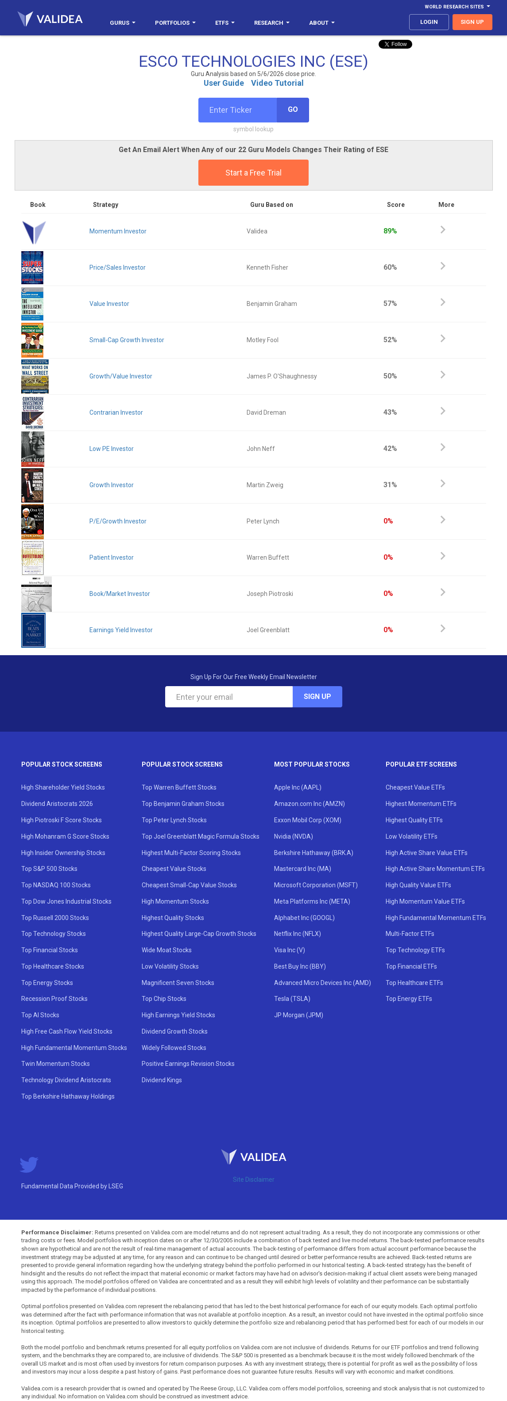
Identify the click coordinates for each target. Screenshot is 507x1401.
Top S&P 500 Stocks (49, 868)
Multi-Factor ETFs (410, 933)
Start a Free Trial (253, 172)
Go (293, 109)
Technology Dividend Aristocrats (66, 1080)
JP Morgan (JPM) (298, 1015)
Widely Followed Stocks (174, 1047)
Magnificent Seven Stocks (178, 982)
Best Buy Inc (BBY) (300, 966)
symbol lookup (253, 129)
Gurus (122, 22)
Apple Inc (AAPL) (297, 787)
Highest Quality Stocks (173, 917)
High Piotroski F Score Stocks (61, 820)
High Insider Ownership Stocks (63, 852)
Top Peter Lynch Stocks (174, 820)
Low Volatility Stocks (170, 966)
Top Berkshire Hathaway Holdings (68, 1096)
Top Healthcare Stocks (52, 966)
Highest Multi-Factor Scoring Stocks (191, 852)
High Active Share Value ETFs (427, 852)
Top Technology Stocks (53, 933)
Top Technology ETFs (415, 950)
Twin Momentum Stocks (55, 1063)
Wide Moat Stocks (167, 950)
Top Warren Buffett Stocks (179, 787)
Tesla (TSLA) (292, 998)
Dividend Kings (162, 1080)
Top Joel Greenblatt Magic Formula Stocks (200, 836)
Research (272, 22)
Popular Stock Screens (61, 764)
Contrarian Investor (116, 412)
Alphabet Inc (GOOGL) (304, 917)
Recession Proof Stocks (54, 998)
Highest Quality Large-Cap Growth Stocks (199, 933)
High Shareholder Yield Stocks (63, 787)
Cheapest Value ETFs (415, 787)
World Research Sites (457, 7)
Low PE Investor (111, 448)
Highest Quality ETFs (414, 820)
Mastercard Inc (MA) (302, 868)
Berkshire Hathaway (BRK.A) (313, 852)
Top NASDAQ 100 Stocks (56, 885)
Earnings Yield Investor (121, 630)
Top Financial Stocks (49, 950)
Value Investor (109, 303)
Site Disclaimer (254, 1179)
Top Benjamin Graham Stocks (183, 803)
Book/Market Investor (119, 593)
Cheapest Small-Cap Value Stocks (189, 885)
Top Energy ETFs (409, 998)
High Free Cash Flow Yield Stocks (66, 1031)
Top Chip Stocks (164, 998)
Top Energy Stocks (47, 982)
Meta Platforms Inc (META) (312, 901)
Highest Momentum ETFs (421, 803)
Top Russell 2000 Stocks (55, 917)
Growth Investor (111, 485)
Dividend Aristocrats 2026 (57, 803)
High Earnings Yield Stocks (178, 1015)
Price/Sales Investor (117, 267)
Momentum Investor (118, 231)
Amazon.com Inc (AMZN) (309, 803)
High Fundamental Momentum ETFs (436, 917)
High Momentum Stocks (175, 901)
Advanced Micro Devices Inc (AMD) (322, 982)
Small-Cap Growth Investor (126, 340)
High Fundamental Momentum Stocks (74, 1047)
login (429, 22)
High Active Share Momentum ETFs (435, 868)
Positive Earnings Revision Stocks (188, 1063)
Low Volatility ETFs (411, 836)
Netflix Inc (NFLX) (297, 933)
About (322, 22)
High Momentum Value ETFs (425, 901)
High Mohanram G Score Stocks (65, 836)
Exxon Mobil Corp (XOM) (307, 820)
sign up (472, 22)
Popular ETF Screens (421, 764)
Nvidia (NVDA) (293, 836)
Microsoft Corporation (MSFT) (316, 885)
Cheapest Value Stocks (174, 868)
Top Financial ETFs (411, 966)
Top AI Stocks (40, 1015)
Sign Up (317, 696)
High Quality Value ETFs (418, 885)
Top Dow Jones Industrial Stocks (66, 901)
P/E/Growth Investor (118, 521)
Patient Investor (111, 557)
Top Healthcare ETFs (414, 982)
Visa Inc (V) (289, 950)
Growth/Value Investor (120, 376)
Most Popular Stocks (312, 764)
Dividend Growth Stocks (175, 1031)
